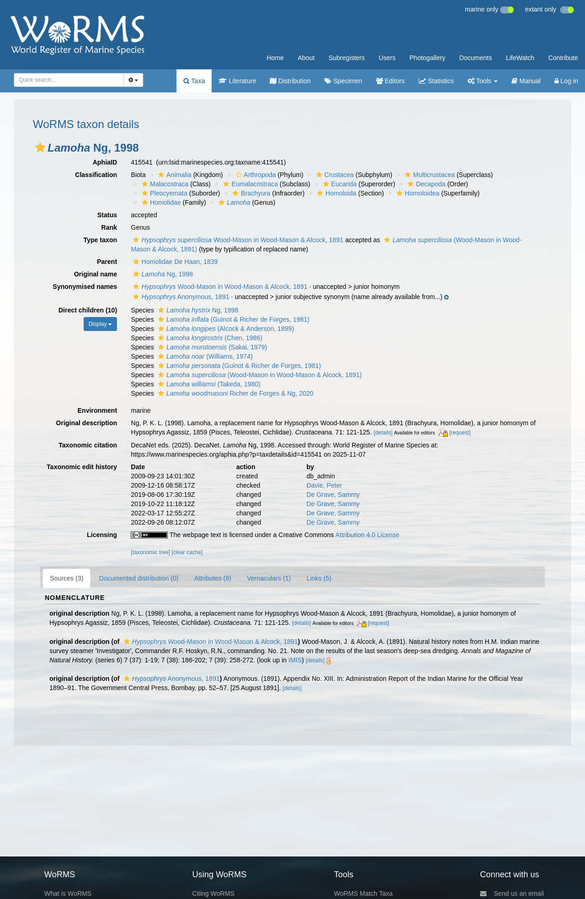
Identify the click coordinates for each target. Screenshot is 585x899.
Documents (475, 57)
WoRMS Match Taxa (363, 893)
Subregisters (347, 57)
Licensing (102, 534)
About (306, 57)
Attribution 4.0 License (367, 534)
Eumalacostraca (249, 184)
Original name (95, 274)
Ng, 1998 (162, 274)
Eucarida (339, 184)
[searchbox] (66, 79)
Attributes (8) (212, 578)
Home (275, 57)
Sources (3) (66, 578)
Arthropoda (254, 174)
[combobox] (69, 80)
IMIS (295, 660)
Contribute (563, 57)
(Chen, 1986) (209, 338)
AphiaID (104, 162)
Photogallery (427, 57)
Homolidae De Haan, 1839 (174, 261)
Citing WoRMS (213, 893)
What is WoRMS (67, 893)
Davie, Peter (324, 485)
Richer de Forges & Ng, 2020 (234, 393)
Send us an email (512, 893)
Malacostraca (164, 184)
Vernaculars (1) (269, 578)
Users (387, 57)
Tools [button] (483, 81)
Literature (237, 81)
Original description (86, 423)
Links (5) (318, 578)
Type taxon (100, 240)
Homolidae (160, 202)
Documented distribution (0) (138, 578)
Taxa (194, 81)
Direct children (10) (88, 310)
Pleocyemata (164, 193)
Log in (566, 81)
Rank (109, 227)
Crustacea (334, 174)
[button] (40, 147)
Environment (97, 410)
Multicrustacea (428, 174)
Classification (96, 174)
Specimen (343, 81)
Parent (107, 261)
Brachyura (250, 193)
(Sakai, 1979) (211, 347)
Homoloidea (416, 193)
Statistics (436, 81)
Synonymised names (85, 286)
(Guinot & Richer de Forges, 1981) (233, 319)
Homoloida (335, 193)
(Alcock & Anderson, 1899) (225, 328)
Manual (526, 81)
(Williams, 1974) (204, 356)
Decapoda (425, 184)
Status (107, 215)
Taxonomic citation (88, 445)
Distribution (290, 81)
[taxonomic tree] (150, 552)
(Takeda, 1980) (208, 384)
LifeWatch (520, 57)
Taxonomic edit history (82, 467)
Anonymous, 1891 (180, 296)
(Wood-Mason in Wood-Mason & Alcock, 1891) (259, 375)
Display (100, 324)
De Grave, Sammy (333, 494)
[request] (459, 432)
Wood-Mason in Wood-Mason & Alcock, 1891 (237, 240)
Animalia (173, 174)
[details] (382, 432)
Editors (390, 81)
